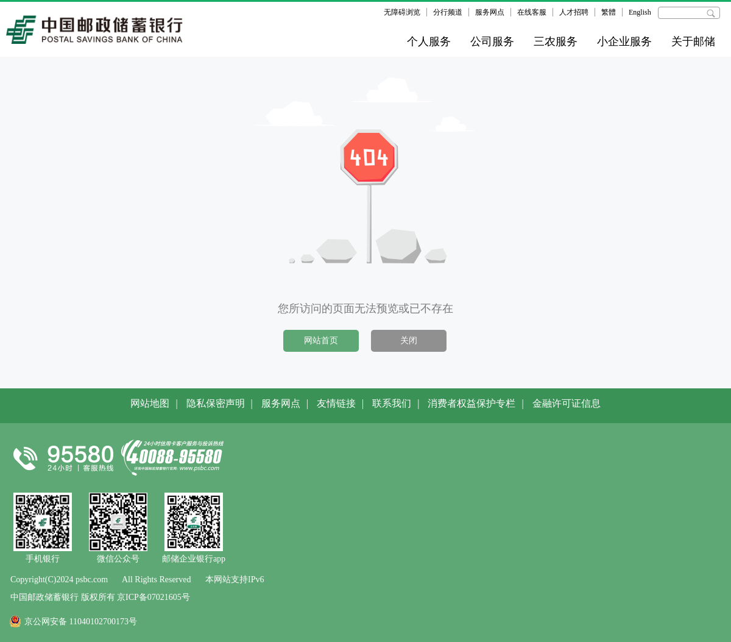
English (640, 12)
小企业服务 (624, 41)
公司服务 (492, 41)
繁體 (608, 12)
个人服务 (429, 41)
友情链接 (336, 403)
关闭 (408, 340)
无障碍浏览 (402, 12)
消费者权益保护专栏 (471, 403)
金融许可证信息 (566, 403)
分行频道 (447, 12)
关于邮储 (693, 41)
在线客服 (531, 12)
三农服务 (555, 41)
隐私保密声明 (215, 403)
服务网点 (489, 12)
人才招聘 (573, 12)
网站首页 (321, 340)
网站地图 (149, 403)
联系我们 (391, 403)
